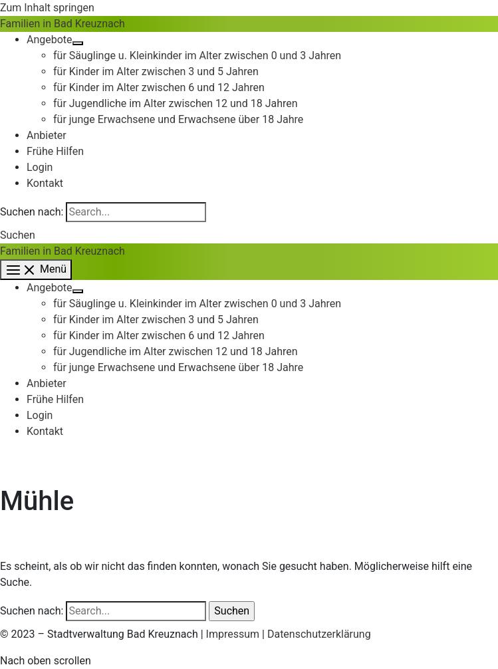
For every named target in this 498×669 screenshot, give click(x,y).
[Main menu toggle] (36, 269)
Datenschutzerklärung (319, 634)
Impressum (233, 634)
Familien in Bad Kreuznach (62, 23)
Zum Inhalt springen (47, 7)
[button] (17, 235)
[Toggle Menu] (77, 43)
